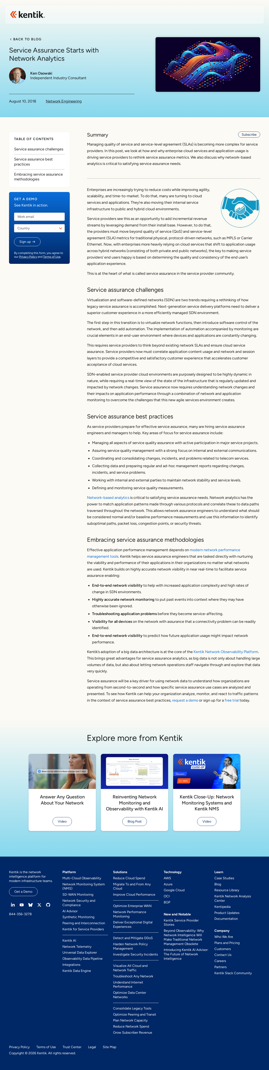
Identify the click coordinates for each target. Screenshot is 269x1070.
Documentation (226, 919)
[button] (27, 241)
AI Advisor (70, 911)
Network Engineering (64, 101)
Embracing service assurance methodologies (38, 176)
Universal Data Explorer (79, 952)
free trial (232, 700)
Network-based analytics (108, 497)
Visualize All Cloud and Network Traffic (130, 968)
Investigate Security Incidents (135, 954)
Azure (168, 884)
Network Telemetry (76, 947)
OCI (167, 896)
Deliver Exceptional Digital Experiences (133, 924)
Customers (222, 949)
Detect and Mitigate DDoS (133, 938)
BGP (167, 902)
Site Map (109, 1047)
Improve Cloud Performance (134, 894)
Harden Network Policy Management (130, 946)
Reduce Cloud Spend (129, 878)
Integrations (71, 965)
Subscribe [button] (249, 135)
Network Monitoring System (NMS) (83, 886)
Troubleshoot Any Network (133, 976)
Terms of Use (52, 257)
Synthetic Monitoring (78, 917)
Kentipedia (222, 907)
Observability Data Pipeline (82, 959)
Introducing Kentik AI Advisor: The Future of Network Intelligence (186, 954)
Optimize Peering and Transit (134, 1014)
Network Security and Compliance (78, 903)
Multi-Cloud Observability (81, 878)
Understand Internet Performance (128, 984)
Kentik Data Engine (76, 971)
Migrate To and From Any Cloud (132, 886)
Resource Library (226, 890)
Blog (217, 884)
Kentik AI (69, 940)
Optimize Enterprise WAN (132, 906)
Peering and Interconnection (83, 923)
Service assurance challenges (38, 149)
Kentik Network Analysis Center (232, 898)
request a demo (185, 700)
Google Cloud (174, 890)
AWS (167, 878)
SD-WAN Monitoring (77, 894)
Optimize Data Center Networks (129, 995)
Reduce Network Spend (131, 1026)
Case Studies (224, 878)
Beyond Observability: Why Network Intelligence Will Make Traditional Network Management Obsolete (184, 937)
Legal (92, 1047)
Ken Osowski (41, 73)
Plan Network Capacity (130, 1020)
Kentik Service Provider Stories (181, 922)
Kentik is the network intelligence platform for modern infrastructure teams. (31, 876)
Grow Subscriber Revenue (132, 1033)
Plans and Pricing (227, 943)
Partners (220, 967)
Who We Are (223, 937)
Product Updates (226, 913)
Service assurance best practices (33, 161)
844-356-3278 (20, 914)
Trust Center (72, 1047)
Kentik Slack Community (233, 973)
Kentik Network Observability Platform (226, 651)
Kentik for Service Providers (83, 929)
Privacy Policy (28, 257)
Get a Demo (23, 892)
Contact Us (222, 955)
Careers (220, 961)
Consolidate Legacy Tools (132, 1008)
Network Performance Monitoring (129, 914)
